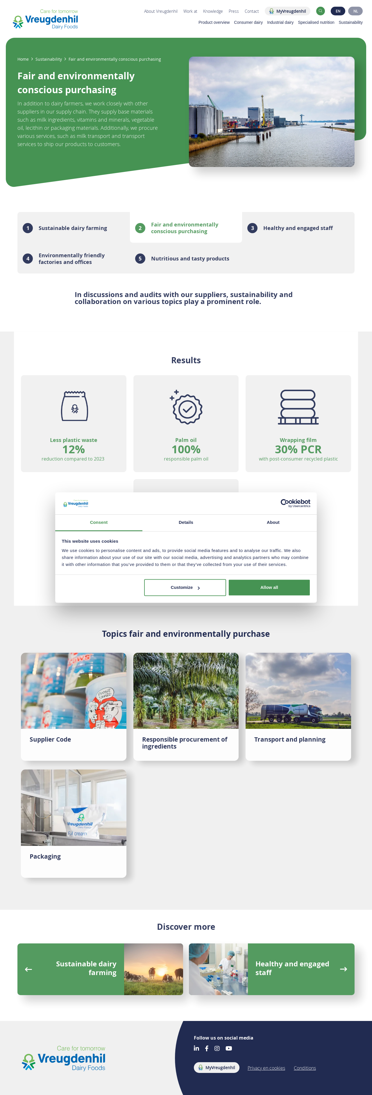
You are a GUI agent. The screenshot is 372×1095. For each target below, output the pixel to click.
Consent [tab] (99, 522)
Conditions (305, 1068)
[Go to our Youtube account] (229, 1049)
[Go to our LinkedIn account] (196, 1049)
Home (23, 59)
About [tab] (273, 522)
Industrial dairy (280, 22)
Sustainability (351, 22)
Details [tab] (186, 522)
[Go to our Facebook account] (207, 1049)
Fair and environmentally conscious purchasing (115, 59)
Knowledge (213, 11)
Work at (190, 11)
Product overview (214, 22)
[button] (320, 11)
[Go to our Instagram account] (217, 1049)
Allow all (269, 587)
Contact (252, 11)
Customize (185, 587)
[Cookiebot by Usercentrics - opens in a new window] (285, 503)
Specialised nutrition (316, 22)
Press (234, 11)
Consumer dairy (248, 22)
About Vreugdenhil (161, 11)
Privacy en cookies (266, 1068)
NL (355, 11)
